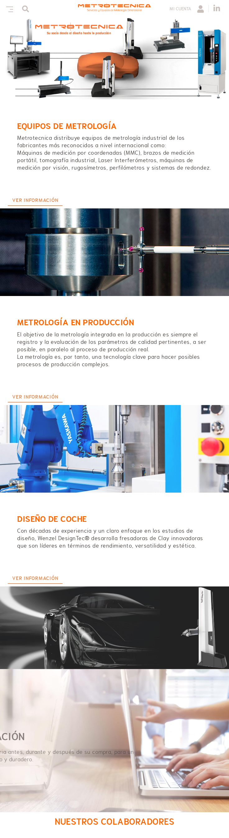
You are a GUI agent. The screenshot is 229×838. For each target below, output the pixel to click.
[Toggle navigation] (8, 8)
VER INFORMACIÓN (35, 200)
